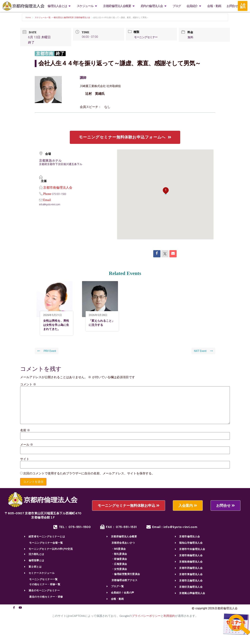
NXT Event (203, 357)
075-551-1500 (59, 194)
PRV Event (47, 357)
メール (26, 450)
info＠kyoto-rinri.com (50, 204)
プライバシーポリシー (146, 622)
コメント (28, 390)
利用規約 (169, 622)
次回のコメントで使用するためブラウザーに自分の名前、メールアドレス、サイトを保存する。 (89, 479)
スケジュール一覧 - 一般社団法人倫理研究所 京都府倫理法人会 (62, 17)
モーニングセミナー (147, 37)
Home (28, 17)
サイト (24, 465)
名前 (25, 436)
